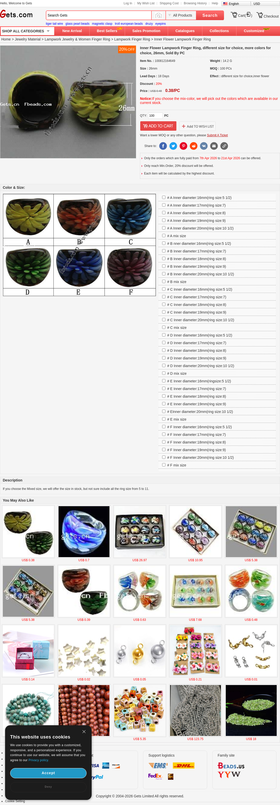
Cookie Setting (15, 801)
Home (6, 39)
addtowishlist (197, 126)
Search (209, 15)
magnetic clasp (102, 23)
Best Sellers (107, 31)
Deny (48, 786)
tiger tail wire (54, 23)
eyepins (160, 23)
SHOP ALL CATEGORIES (23, 31)
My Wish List (146, 3)
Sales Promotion (146, 31)
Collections (219, 31)
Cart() (245, 16)
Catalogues (184, 31)
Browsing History (195, 3)
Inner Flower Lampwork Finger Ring (182, 39)
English (234, 4)
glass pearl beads (77, 23)
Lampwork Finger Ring (132, 39)
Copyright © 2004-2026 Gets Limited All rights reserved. (140, 796)
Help (215, 3)
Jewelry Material (27, 39)
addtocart (158, 126)
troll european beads (129, 23)
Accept (48, 773)
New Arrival (72, 31)
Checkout (271, 16)
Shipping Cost (169, 3)
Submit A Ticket (217, 135)
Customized (254, 31)
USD (257, 4)
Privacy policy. (39, 760)
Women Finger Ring (94, 39)
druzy (149, 23)
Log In (128, 3)
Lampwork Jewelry (59, 39)
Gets (16, 13)
